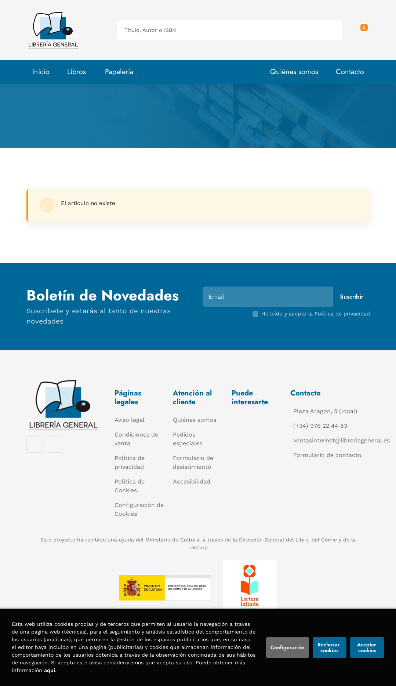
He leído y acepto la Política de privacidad (315, 314)
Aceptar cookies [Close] (367, 647)
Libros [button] (76, 71)
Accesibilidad (191, 481)
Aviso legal (130, 419)
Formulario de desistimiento (193, 462)
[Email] (269, 297)
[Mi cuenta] (368, 30)
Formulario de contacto (327, 455)
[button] (361, 30)
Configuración (287, 647)
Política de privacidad (130, 462)
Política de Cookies (130, 486)
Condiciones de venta (136, 439)
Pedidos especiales (187, 439)
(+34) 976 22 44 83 (320, 425)
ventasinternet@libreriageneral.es (341, 440)
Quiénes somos (294, 71)
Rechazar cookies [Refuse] (329, 647)
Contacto (350, 71)
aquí (49, 670)
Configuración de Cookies (139, 509)
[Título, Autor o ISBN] (218, 30)
